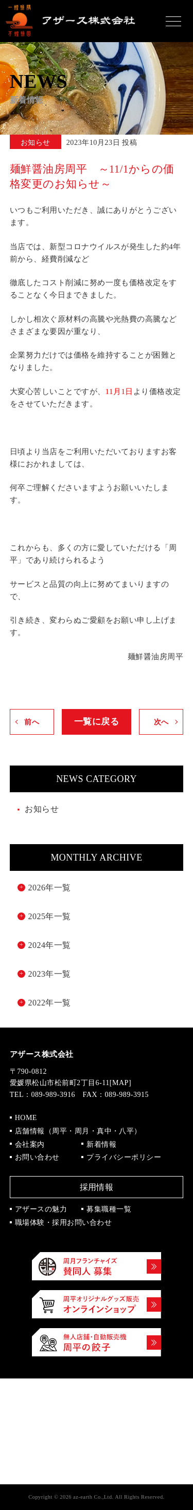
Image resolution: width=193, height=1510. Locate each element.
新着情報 (101, 1144)
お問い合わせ (37, 1157)
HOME (26, 1118)
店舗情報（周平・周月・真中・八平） (78, 1131)
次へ (161, 722)
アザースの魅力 (41, 1209)
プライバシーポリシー (123, 1157)
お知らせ (42, 809)
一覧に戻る (96, 721)
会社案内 (30, 1144)
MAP (120, 1082)
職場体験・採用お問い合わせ (63, 1222)
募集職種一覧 (108, 1209)
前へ (31, 722)
